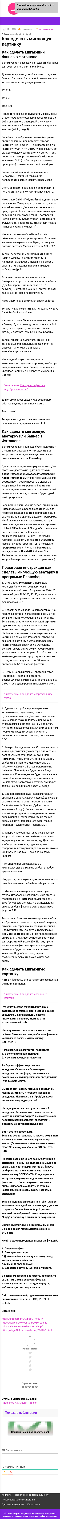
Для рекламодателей (13, 1504)
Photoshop (8, 1402)
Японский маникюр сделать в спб (30, 1432)
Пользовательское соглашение (18, 1499)
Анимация (21, 1402)
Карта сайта (33, 1504)
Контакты (7, 1495)
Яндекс (32, 1402)
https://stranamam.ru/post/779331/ (22, 1318)
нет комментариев (47, 29)
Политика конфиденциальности (32, 1495)
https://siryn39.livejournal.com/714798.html (27, 1330)
